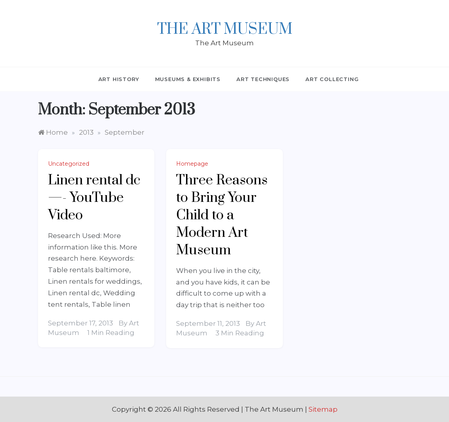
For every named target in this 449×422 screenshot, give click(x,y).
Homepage (192, 163)
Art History (118, 79)
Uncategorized (68, 163)
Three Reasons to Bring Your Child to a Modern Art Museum (222, 215)
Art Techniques (263, 79)
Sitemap (323, 409)
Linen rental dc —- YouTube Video (94, 198)
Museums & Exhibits (188, 79)
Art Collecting (332, 79)
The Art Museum (224, 29)
